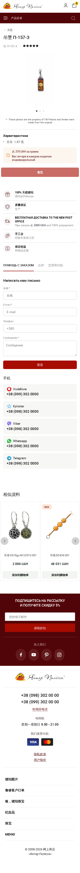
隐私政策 (40, 754)
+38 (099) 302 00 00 (40, 702)
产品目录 (12, 18)
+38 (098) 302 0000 (23, 411)
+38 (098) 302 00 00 (40, 695)
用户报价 (40, 760)
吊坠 (10, 30)
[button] (36, 111)
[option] (18, 266)
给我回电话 (40, 709)
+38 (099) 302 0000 (23, 393)
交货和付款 (55, 265)
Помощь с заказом (18, 265)
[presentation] (4, 541)
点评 (41, 265)
